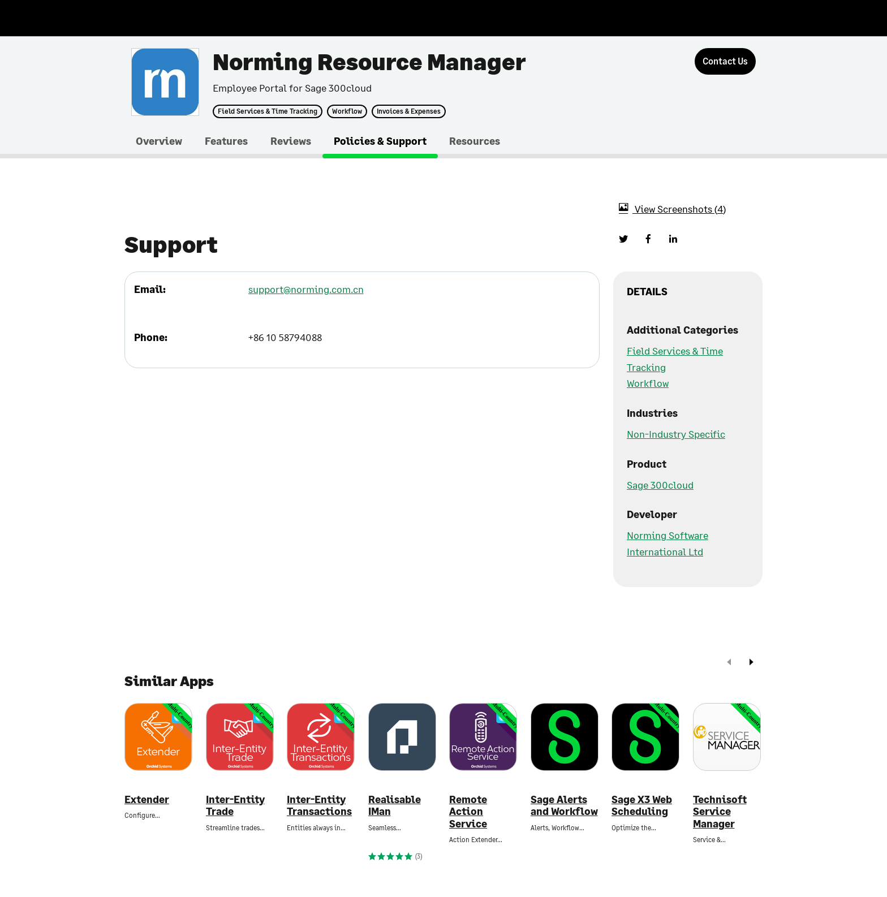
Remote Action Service (468, 812)
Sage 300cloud (660, 484)
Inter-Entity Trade (235, 806)
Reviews (290, 141)
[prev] (729, 663)
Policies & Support (380, 141)
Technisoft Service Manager (720, 812)
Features (226, 141)
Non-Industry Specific (676, 434)
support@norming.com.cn (306, 289)
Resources (474, 141)
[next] (751, 663)
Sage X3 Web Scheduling (642, 806)
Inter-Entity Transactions (319, 806)
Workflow (347, 111)
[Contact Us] (725, 61)
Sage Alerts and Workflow (564, 806)
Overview (159, 141)
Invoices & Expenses (409, 111)
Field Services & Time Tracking (267, 111)
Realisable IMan (394, 806)
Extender (146, 799)
